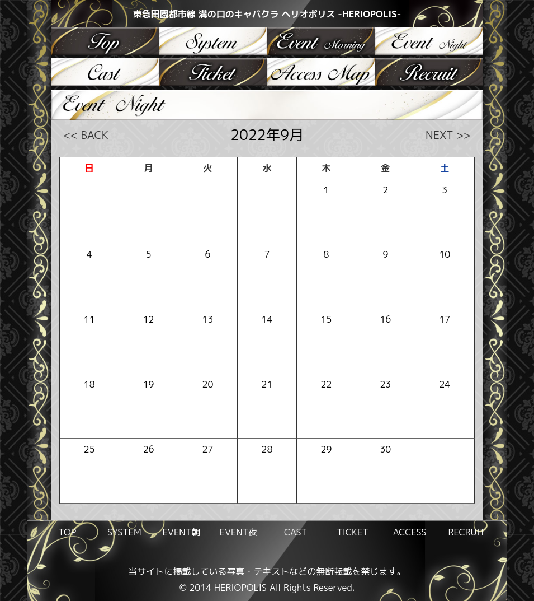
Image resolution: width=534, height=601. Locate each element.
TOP (67, 532)
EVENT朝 (182, 532)
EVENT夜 (239, 532)
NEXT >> (448, 134)
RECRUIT (466, 532)
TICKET (352, 532)
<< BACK (86, 134)
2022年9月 (267, 134)
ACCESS (410, 532)
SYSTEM (124, 532)
